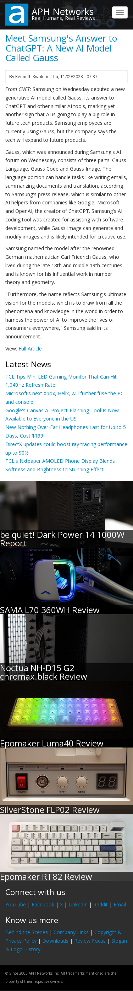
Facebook (43, 904)
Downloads (55, 940)
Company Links (71, 932)
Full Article (30, 348)
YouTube (15, 904)
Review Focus (90, 940)
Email (119, 904)
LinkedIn (78, 904)
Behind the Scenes (26, 932)
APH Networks (63, 11)
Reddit (100, 904)
